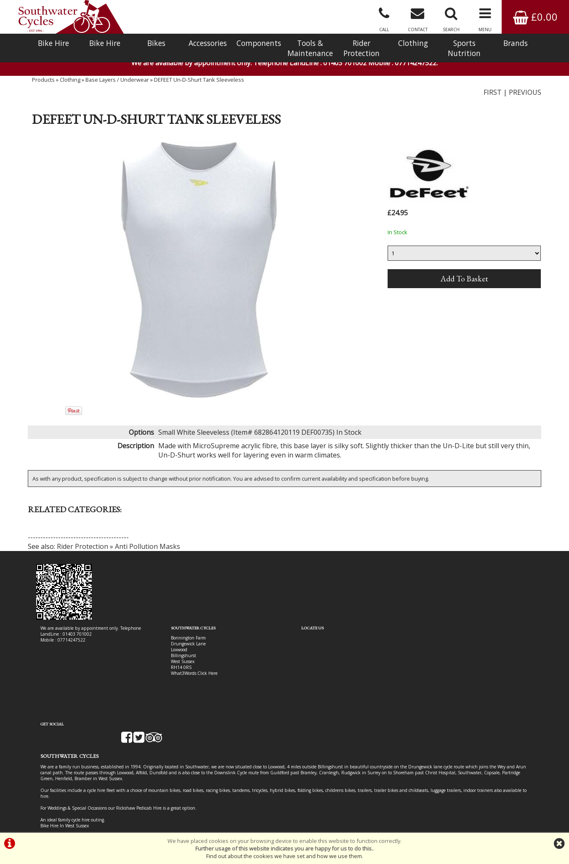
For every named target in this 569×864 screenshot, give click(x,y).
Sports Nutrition (464, 48)
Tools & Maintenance (310, 48)
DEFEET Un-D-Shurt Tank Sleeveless (199, 82)
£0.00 (535, 17)
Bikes (156, 43)
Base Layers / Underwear (117, 82)
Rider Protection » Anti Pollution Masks (118, 549)
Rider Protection (361, 48)
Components (259, 43)
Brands (515, 43)
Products (43, 82)
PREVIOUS (525, 94)
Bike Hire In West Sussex (64, 802)
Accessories (208, 43)
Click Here (201, 676)
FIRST (493, 94)
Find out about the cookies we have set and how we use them (284, 856)
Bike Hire (53, 43)
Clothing (413, 43)
